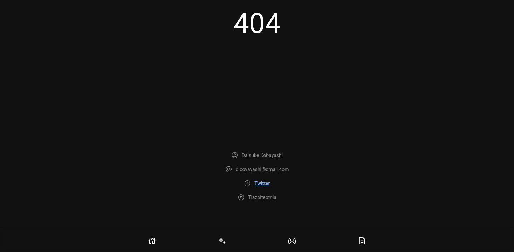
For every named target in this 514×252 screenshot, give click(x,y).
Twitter (262, 183)
